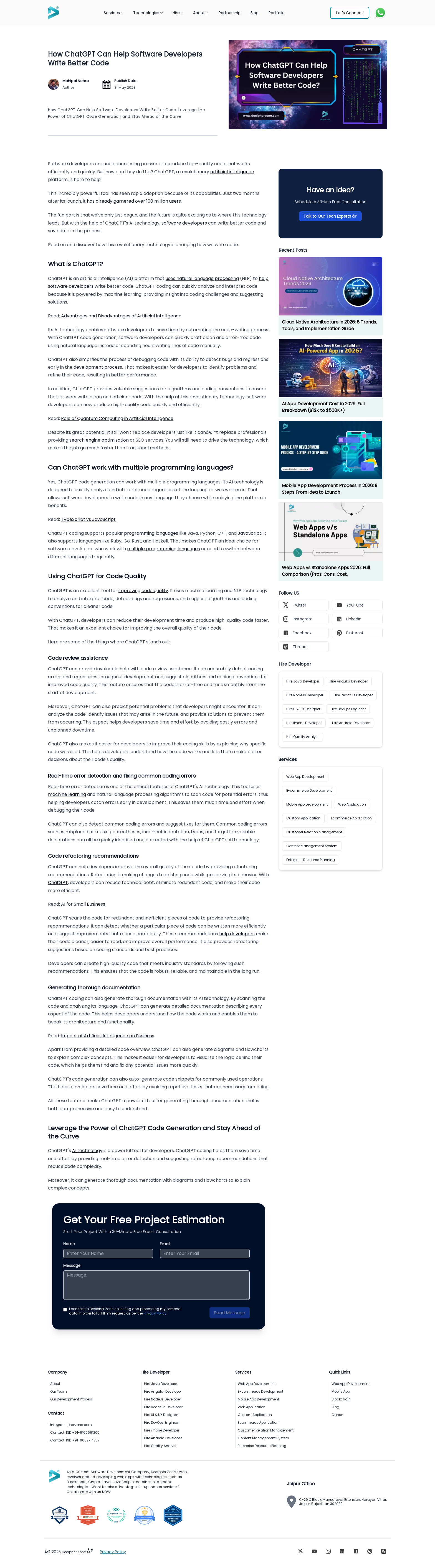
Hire (178, 13)
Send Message (229, 1313)
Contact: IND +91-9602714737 (75, 1440)
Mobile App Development (307, 804)
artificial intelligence (232, 172)
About (201, 13)
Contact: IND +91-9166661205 (75, 1432)
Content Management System (312, 846)
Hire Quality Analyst (302, 736)
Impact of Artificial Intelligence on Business (107, 1036)
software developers (184, 223)
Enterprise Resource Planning (310, 859)
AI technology (87, 1150)
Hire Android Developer (351, 722)
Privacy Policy (155, 1313)
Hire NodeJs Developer (304, 695)
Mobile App (341, 1391)
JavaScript (249, 533)
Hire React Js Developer (353, 695)
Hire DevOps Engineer (348, 709)
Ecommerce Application (351, 818)
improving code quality (143, 590)
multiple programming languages (163, 549)
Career (337, 1414)
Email (165, 1244)
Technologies (148, 13)
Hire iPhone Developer (304, 722)
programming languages (151, 533)
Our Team (58, 1391)
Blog (335, 1407)
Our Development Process (71, 1399)
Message (71, 1265)
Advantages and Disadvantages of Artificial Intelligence (121, 316)
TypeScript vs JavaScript (88, 519)
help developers (237, 934)
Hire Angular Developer (349, 681)
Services (114, 13)
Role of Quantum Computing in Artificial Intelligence (117, 418)
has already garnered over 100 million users (134, 201)
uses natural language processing (202, 278)
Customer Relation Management (314, 832)
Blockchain (341, 1399)
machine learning (67, 794)
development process (98, 367)
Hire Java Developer (302, 681)
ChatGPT (58, 882)
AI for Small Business (83, 904)
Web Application (352, 804)
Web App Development (305, 776)
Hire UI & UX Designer (303, 709)
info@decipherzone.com (71, 1424)
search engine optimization (99, 440)
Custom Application (303, 818)
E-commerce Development (309, 790)
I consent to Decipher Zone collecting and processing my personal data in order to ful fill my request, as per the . (125, 1311)
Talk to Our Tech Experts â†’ (330, 216)
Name (69, 1244)
